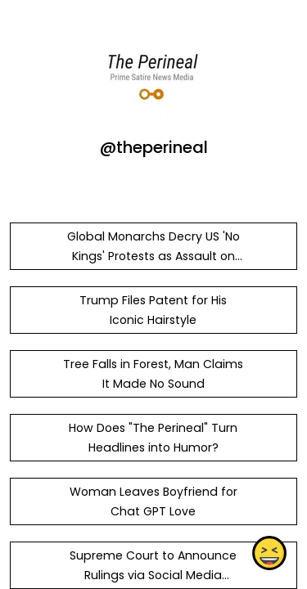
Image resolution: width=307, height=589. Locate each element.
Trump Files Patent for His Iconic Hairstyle (153, 310)
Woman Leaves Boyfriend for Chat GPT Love (153, 501)
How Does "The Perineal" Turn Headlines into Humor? (153, 438)
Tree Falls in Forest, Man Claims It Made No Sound (153, 374)
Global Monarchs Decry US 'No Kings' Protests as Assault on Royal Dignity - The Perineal (153, 256)
